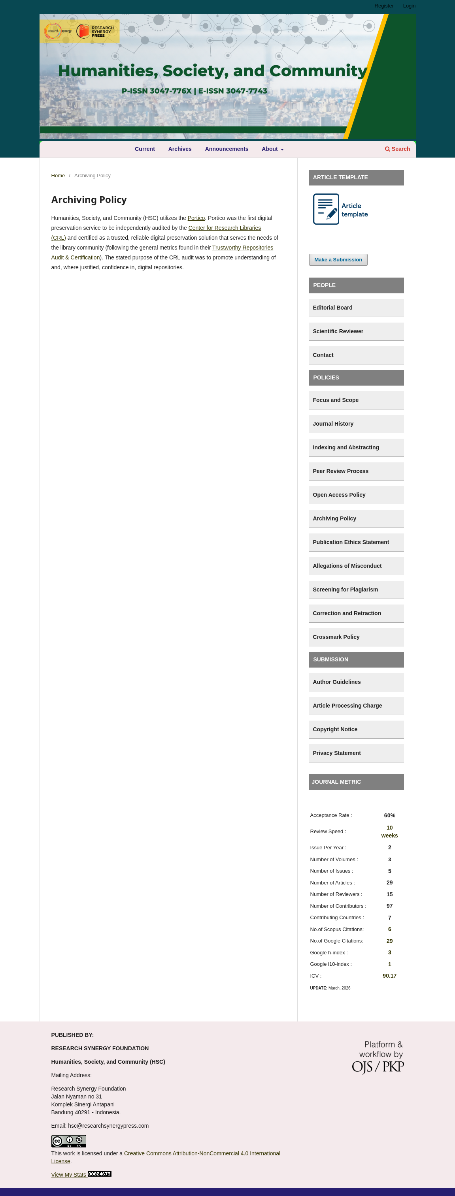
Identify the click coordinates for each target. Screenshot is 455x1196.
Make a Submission (338, 260)
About (270, 149)
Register (384, 6)
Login (409, 6)
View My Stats (68, 1175)
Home (58, 175)
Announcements (227, 149)
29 (390, 941)
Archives (180, 149)
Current (145, 149)
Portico (196, 218)
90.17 (389, 976)
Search (397, 149)
